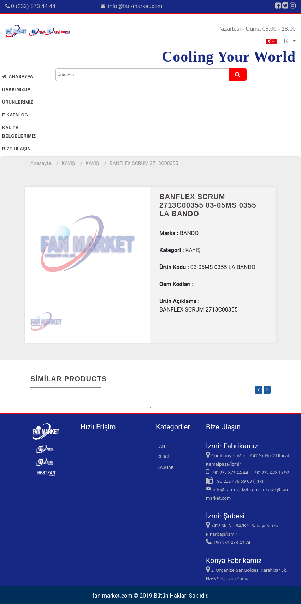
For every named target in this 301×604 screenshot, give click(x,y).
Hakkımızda (16, 89)
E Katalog (15, 114)
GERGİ (163, 456)
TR (281, 41)
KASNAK (165, 467)
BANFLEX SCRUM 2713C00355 (144, 163)
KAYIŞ (68, 163)
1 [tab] (150, 407)
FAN (161, 446)
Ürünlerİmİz (17, 102)
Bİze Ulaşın (16, 148)
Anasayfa (17, 76)
